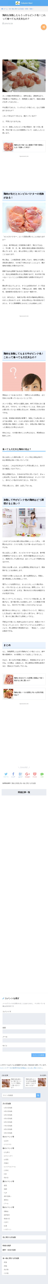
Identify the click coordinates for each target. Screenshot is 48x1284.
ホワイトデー (8, 1156)
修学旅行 (7, 1215)
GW (5, 1174)
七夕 (5, 1193)
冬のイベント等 (8, 1137)
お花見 (6, 1159)
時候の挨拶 (7, 1246)
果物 (5, 1266)
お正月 (6, 1141)
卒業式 (6, 1163)
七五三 (6, 1222)
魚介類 (6, 1269)
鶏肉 (13, 783)
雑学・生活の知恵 (9, 1250)
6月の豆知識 (8, 1122)
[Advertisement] (24, 44)
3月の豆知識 (8, 1111)
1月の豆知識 (8, 1108)
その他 (6, 1273)
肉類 (17, 783)
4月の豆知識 (8, 1115)
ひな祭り (7, 1152)
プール (6, 1203)
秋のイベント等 (8, 1207)
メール (4, 1037)
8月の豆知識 (8, 1129)
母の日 (6, 1178)
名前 (4, 1028)
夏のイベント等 (8, 1181)
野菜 (5, 1262)
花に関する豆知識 (9, 1237)
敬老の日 (7, 1219)
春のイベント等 (8, 1148)
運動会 (6, 1211)
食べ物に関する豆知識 (28, 783)
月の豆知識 (7, 1104)
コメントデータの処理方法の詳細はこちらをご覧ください (21, 1068)
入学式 (6, 1170)
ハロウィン (7, 1229)
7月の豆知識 (8, 1126)
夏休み (6, 1200)
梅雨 (5, 1189)
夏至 (5, 1185)
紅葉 (5, 1226)
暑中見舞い (7, 1196)
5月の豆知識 (8, 1118)
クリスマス (7, 1144)
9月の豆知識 (8, 1133)
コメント (6, 1011)
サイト (4, 1046)
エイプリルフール (10, 1167)
